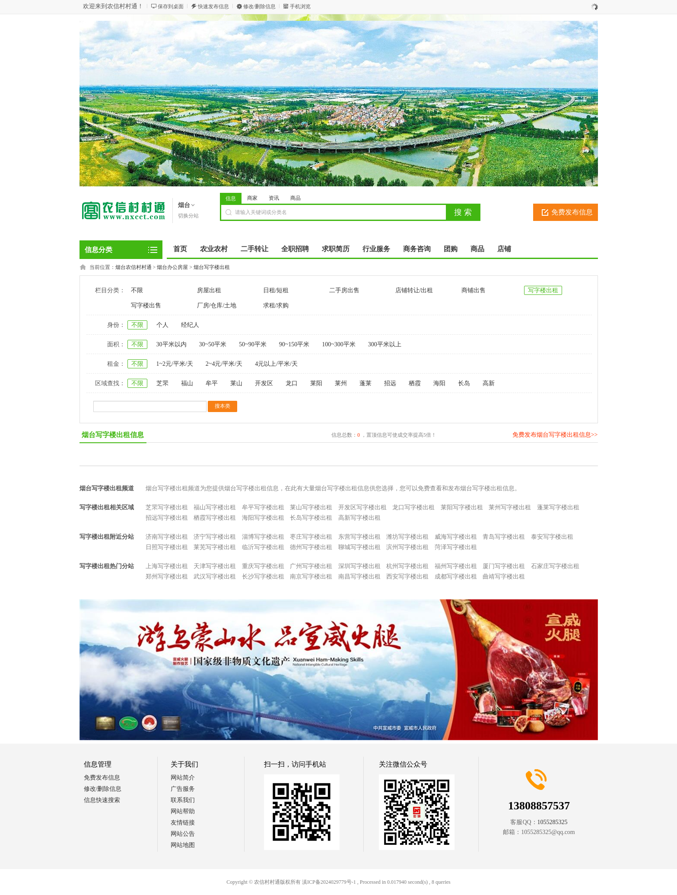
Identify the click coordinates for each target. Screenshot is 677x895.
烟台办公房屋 (172, 267)
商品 (295, 198)
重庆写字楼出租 (263, 566)
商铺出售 (473, 290)
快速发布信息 (213, 6)
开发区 (264, 383)
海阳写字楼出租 (263, 518)
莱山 (236, 383)
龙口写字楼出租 (413, 507)
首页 (180, 249)
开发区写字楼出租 (362, 507)
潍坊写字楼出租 (407, 537)
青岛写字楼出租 (504, 537)
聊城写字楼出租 (359, 547)
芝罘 (162, 383)
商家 (252, 198)
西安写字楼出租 (407, 576)
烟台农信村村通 (133, 267)
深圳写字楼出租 (359, 566)
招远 (390, 383)
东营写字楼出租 (359, 537)
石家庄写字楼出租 (555, 566)
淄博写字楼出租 (263, 537)
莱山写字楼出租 (311, 507)
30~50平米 (213, 344)
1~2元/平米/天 (174, 364)
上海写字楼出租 (167, 566)
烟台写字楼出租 (212, 267)
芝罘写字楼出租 (167, 507)
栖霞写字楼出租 (215, 518)
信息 (231, 198)
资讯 (274, 198)
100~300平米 (339, 344)
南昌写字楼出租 (359, 576)
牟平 (212, 383)
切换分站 (188, 216)
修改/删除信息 (259, 6)
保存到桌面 (171, 6)
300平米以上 (384, 344)
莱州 (341, 383)
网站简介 (183, 777)
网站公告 (183, 834)
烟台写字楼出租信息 (113, 434)
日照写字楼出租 (167, 547)
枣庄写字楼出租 (311, 537)
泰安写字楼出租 (552, 537)
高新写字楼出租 (359, 518)
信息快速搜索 (102, 800)
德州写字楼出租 (311, 547)
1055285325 (552, 822)
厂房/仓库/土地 (217, 305)
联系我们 (183, 800)
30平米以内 (171, 344)
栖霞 (415, 383)
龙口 (292, 383)
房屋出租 (209, 290)
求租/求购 (276, 305)
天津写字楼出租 (215, 566)
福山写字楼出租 (215, 507)
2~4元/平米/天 (224, 364)
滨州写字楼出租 (407, 547)
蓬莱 (365, 383)
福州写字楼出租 (456, 566)
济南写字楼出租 (167, 537)
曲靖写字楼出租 (504, 576)
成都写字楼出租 (456, 576)
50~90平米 (253, 344)
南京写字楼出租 (311, 576)
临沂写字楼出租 (263, 547)
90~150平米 (294, 344)
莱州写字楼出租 (510, 507)
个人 (162, 325)
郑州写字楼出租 (167, 576)
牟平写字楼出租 (263, 507)
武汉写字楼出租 (215, 576)
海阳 (439, 383)
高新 (489, 383)
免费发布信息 (572, 212)
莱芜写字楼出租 (215, 547)
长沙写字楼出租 (263, 576)
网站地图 (183, 845)
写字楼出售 (146, 305)
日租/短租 (276, 290)
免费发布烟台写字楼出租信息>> (555, 435)
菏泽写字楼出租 (456, 547)
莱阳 (316, 383)
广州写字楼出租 (311, 566)
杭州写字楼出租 (407, 566)
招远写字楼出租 (167, 518)
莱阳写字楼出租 (462, 507)
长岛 (464, 383)
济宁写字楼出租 (215, 537)
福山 (187, 383)
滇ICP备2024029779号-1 (329, 882)
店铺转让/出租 (414, 290)
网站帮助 (183, 811)
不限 (137, 290)
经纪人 (190, 325)
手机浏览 (300, 6)
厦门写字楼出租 (504, 566)
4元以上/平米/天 (276, 364)
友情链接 (183, 822)
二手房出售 (344, 290)
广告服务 (183, 789)
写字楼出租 (543, 290)
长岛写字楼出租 (311, 518)
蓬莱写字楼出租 (558, 507)
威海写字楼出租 (456, 537)
